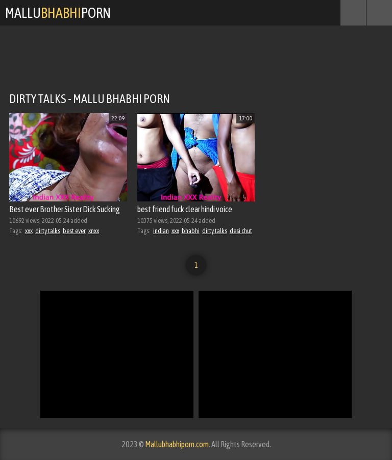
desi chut (241, 231)
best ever (74, 231)
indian (161, 231)
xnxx (93, 231)
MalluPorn (58, 13)
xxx (29, 231)
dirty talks (47, 231)
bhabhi (191, 231)
